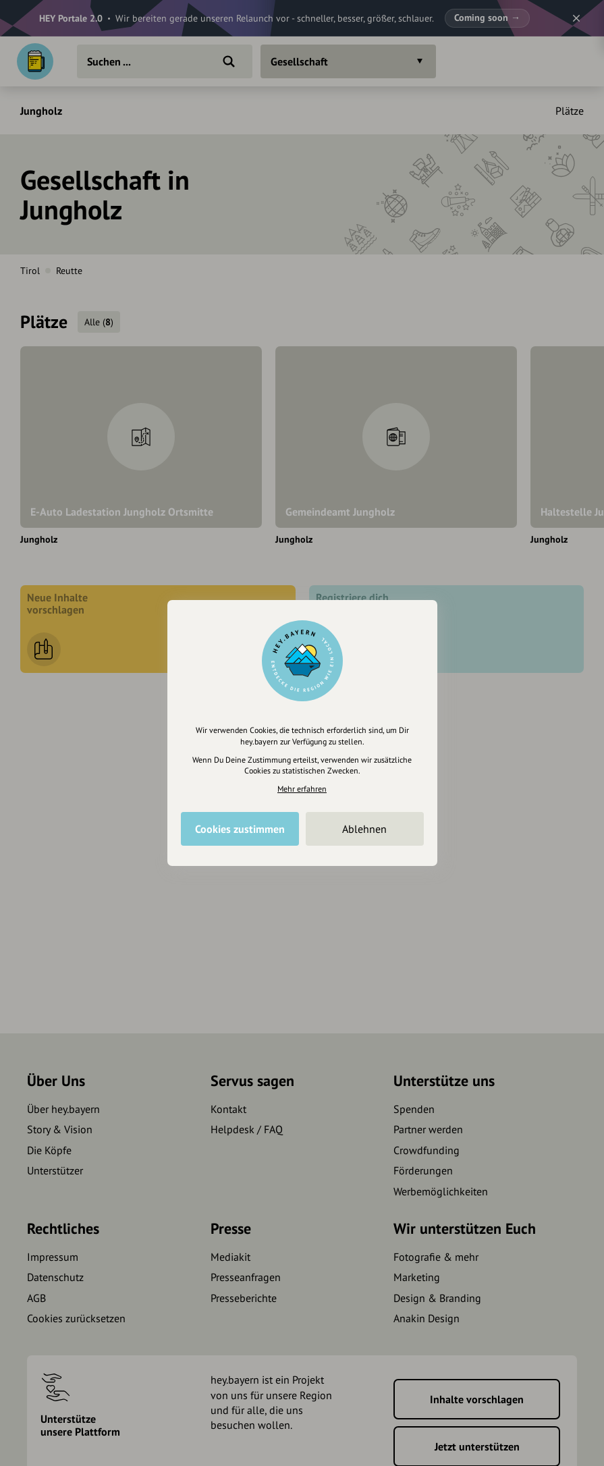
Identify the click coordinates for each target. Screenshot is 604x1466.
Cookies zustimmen (240, 829)
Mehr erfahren (302, 789)
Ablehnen (364, 829)
